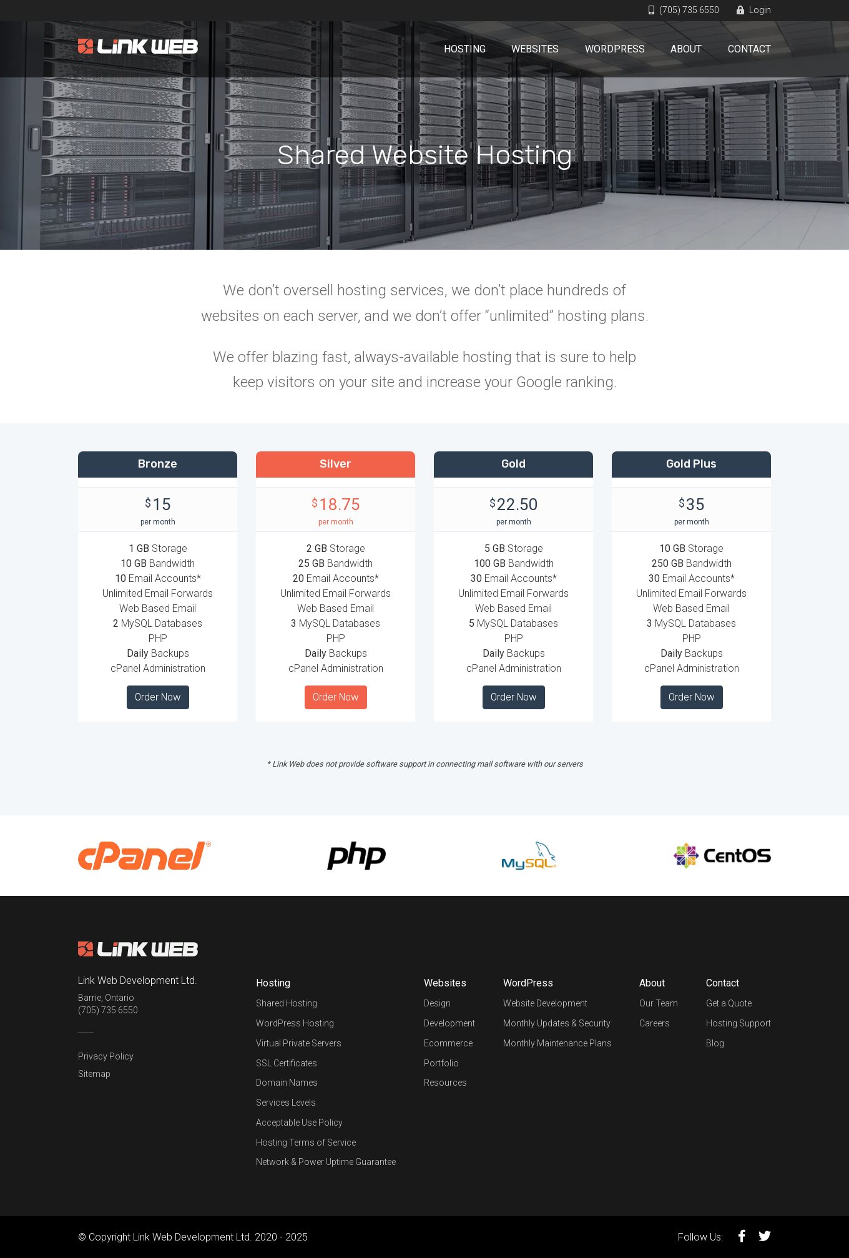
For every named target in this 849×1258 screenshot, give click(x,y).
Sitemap (94, 1074)
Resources (445, 1083)
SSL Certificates (286, 1063)
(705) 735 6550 (684, 10)
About (686, 49)
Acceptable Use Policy (299, 1123)
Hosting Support (738, 1023)
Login (754, 10)
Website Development (545, 1003)
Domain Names (287, 1083)
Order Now (158, 697)
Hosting (465, 49)
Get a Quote (729, 1003)
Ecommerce (448, 1043)
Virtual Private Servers (298, 1043)
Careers (654, 1023)
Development (449, 1023)
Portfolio (441, 1063)
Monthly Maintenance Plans (557, 1043)
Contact (749, 49)
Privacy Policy (106, 1056)
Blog (715, 1043)
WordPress (615, 49)
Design (437, 1003)
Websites (535, 49)
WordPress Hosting (295, 1023)
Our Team (658, 1003)
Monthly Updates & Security (557, 1023)
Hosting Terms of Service (306, 1142)
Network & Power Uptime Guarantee (326, 1162)
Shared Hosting (286, 1003)
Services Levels (286, 1103)
